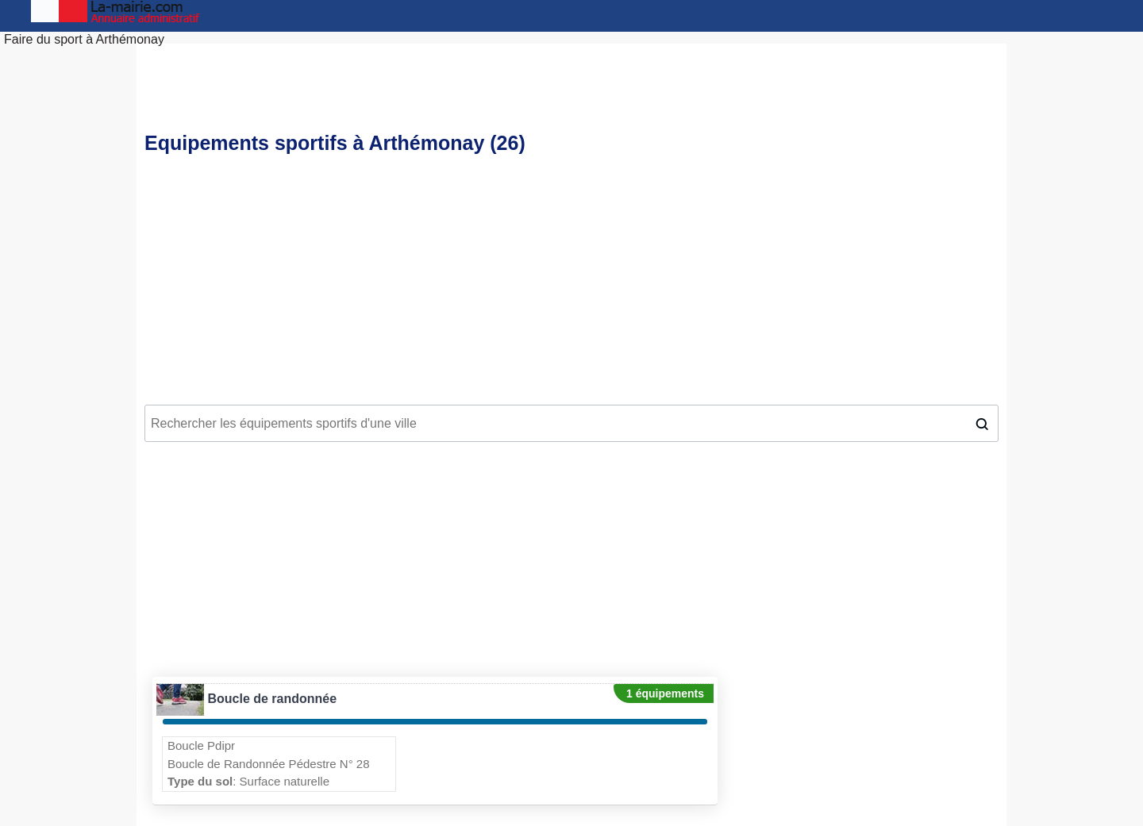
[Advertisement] (571, 282)
